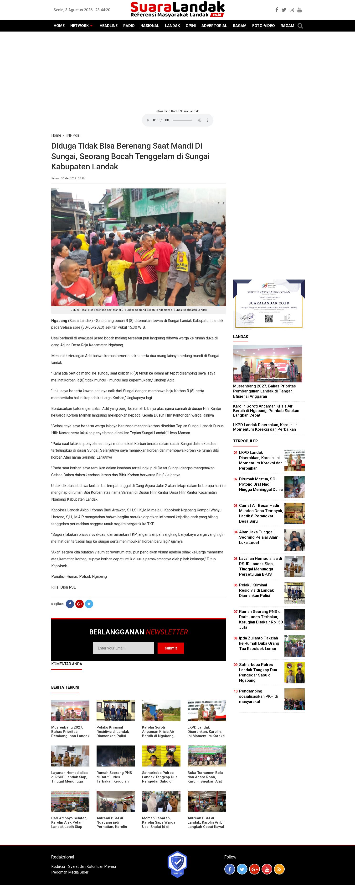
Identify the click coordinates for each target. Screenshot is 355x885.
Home (56, 135)
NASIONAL (149, 25)
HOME (59, 25)
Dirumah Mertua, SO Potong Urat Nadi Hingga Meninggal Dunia (261, 484)
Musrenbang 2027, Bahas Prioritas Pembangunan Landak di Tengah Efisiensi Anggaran (70, 736)
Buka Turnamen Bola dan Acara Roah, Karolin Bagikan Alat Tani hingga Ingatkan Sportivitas (205, 781)
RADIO (129, 25)
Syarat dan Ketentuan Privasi (92, 866)
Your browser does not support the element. (177, 120)
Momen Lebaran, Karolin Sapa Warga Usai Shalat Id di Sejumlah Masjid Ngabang (158, 826)
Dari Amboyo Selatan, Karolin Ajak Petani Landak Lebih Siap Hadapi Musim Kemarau (69, 826)
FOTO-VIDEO (263, 25)
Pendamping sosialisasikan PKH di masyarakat (258, 696)
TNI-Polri (72, 135)
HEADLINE (109, 25)
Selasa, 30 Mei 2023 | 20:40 (67, 178)
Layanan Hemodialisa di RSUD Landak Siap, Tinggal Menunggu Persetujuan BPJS (69, 779)
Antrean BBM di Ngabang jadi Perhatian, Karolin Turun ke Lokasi (112, 824)
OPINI (191, 25)
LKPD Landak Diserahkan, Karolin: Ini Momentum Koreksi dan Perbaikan (206, 733)
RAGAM (240, 25)
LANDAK (172, 25)
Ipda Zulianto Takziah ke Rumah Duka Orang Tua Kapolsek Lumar (259, 643)
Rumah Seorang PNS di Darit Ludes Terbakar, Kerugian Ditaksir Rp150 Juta (114, 779)
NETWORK (79, 25)
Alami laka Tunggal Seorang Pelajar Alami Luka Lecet (259, 537)
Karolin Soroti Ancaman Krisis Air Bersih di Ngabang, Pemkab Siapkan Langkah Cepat (158, 736)
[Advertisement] (177, 69)
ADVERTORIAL (214, 25)
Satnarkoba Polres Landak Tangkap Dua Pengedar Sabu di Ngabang (160, 779)
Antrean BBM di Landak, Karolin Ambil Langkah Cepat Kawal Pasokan (206, 824)
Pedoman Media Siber (69, 872)
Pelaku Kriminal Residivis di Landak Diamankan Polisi (113, 731)
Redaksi (58, 866)
